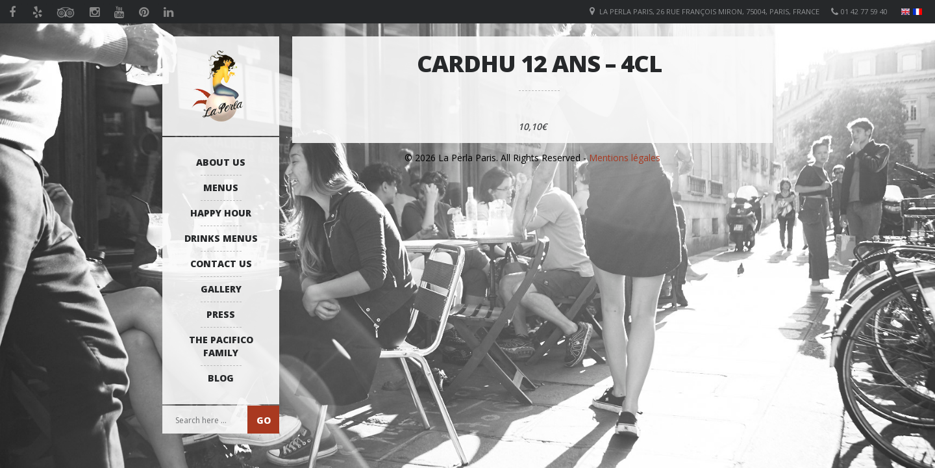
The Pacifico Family (221, 346)
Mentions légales (624, 157)
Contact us (221, 263)
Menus (220, 187)
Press (220, 314)
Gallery (221, 289)
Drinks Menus (221, 238)
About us (220, 162)
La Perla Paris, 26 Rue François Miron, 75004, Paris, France (709, 11)
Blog (221, 378)
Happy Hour (220, 213)
